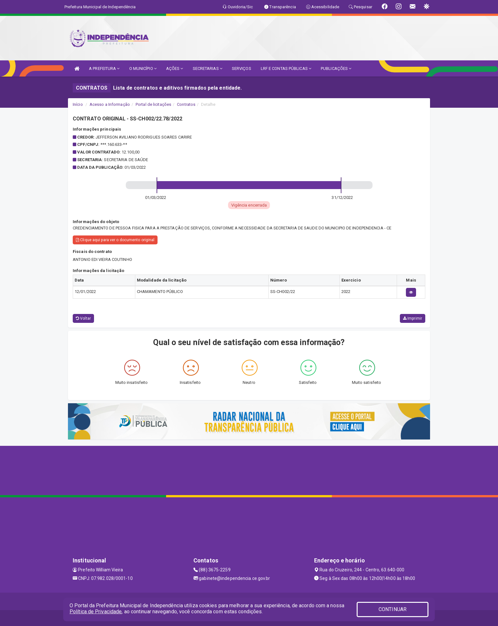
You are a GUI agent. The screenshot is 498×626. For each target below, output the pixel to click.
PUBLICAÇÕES (336, 68)
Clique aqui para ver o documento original (115, 240)
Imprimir (412, 318)
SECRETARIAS (207, 68)
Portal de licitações (153, 104)
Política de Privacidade (96, 612)
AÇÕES (174, 68)
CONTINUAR (393, 609)
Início (78, 104)
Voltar (83, 318)
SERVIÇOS (241, 68)
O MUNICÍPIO (143, 68)
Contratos (186, 104)
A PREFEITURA (104, 68)
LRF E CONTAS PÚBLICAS (286, 68)
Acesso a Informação (110, 104)
